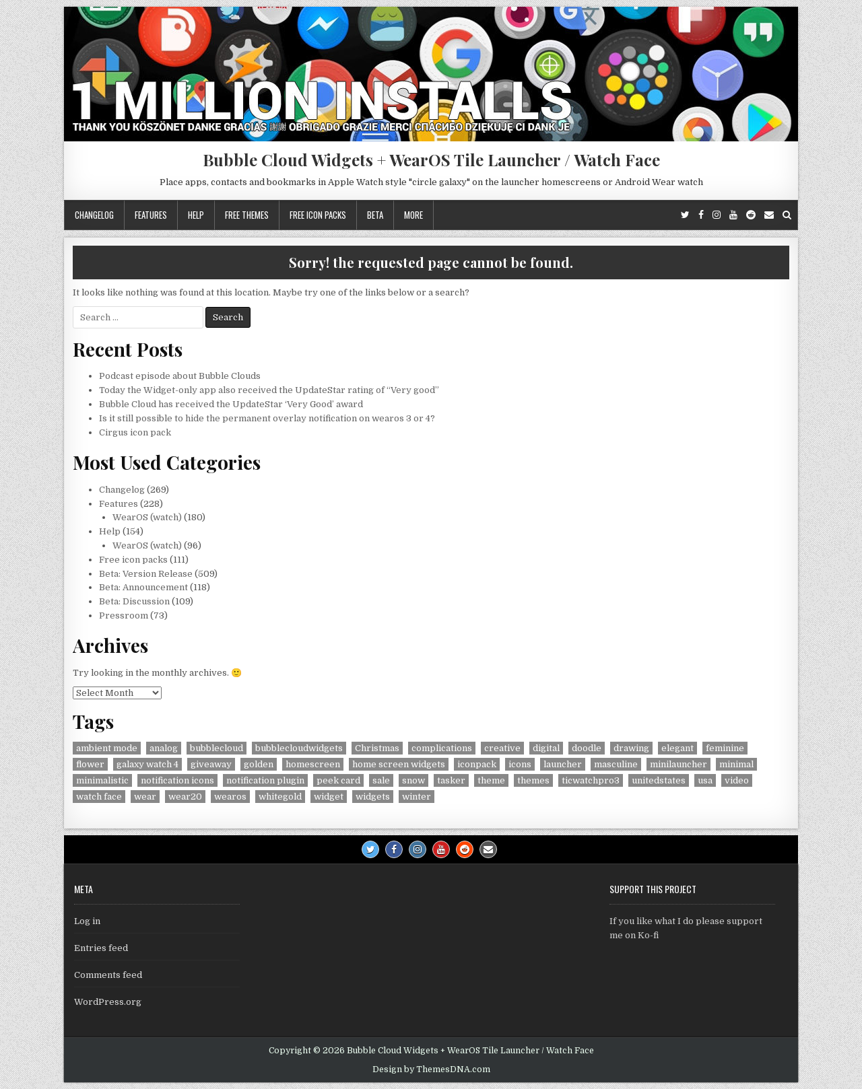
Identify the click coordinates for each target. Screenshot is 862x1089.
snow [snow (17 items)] (413, 780)
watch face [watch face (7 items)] (99, 797)
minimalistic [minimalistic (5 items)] (102, 780)
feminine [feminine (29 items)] (725, 748)
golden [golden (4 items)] (258, 764)
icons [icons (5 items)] (519, 764)
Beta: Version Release (146, 574)
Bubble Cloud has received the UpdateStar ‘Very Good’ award (231, 404)
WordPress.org (107, 1002)
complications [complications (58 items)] (441, 748)
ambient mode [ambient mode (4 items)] (106, 748)
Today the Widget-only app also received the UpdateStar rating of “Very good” (269, 390)
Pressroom (123, 615)
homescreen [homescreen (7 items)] (313, 764)
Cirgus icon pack (135, 432)
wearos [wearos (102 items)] (230, 797)
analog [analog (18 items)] (164, 748)
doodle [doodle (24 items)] (586, 748)
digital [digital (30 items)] (546, 748)
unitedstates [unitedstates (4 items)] (659, 780)
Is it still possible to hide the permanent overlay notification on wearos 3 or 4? (267, 418)
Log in (87, 921)
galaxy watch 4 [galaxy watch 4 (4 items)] (147, 764)
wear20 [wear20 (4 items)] (185, 797)
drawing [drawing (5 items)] (631, 748)
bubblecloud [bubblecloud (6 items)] (216, 748)
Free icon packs (318, 214)
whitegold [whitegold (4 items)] (280, 797)
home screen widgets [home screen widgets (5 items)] (398, 764)
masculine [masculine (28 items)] (616, 764)
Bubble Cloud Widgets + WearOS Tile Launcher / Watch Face (431, 159)
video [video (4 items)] (737, 780)
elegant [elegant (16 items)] (677, 748)
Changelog (94, 214)
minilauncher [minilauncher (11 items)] (678, 764)
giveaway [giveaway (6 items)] (211, 764)
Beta (375, 214)
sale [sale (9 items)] (381, 780)
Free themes (247, 214)
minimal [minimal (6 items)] (736, 764)
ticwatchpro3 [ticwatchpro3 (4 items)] (591, 780)
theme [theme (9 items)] (491, 780)
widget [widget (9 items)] (328, 797)
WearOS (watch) (147, 517)
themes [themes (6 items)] (533, 780)
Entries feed (101, 948)
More (413, 214)
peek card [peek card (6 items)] (338, 780)
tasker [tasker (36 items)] (451, 780)
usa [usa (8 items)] (705, 780)
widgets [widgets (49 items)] (373, 797)
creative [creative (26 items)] (502, 748)
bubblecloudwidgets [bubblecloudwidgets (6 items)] (299, 748)
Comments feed (108, 975)
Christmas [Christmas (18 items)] (377, 748)
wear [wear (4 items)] (145, 797)
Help (196, 214)
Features (151, 214)
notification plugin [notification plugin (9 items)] (265, 780)
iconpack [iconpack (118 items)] (476, 764)
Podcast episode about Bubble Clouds (180, 376)
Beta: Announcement (143, 587)
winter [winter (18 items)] (416, 797)
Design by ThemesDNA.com (431, 1069)
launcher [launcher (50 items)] (562, 764)
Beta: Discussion (134, 601)
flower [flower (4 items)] (90, 764)
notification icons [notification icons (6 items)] (177, 780)
